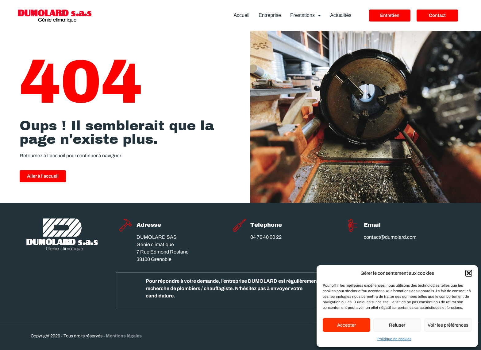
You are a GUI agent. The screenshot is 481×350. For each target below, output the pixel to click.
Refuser (397, 325)
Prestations (305, 15)
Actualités (340, 15)
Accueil (241, 15)
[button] (469, 273)
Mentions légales (124, 335)
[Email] (352, 225)
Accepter (346, 325)
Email (372, 225)
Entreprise (270, 15)
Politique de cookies (394, 339)
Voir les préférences (448, 325)
